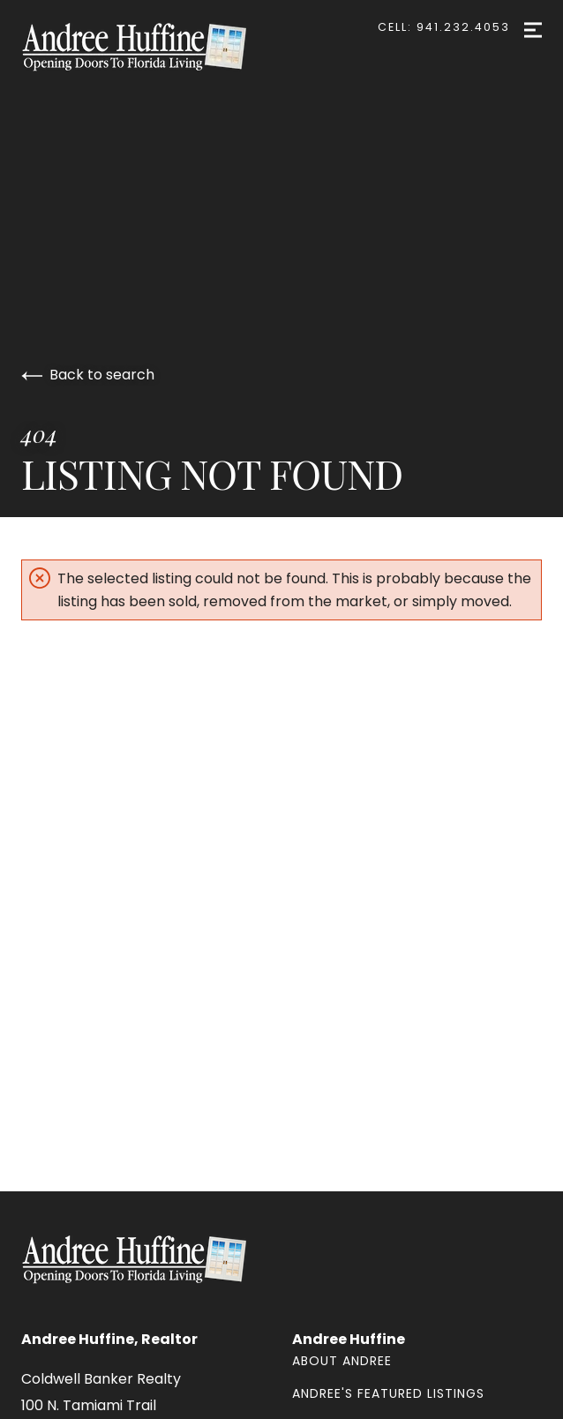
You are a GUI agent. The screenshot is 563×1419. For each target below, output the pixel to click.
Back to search (87, 374)
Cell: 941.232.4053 (444, 26)
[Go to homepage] (151, 46)
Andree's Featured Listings (388, 1393)
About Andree (342, 1361)
